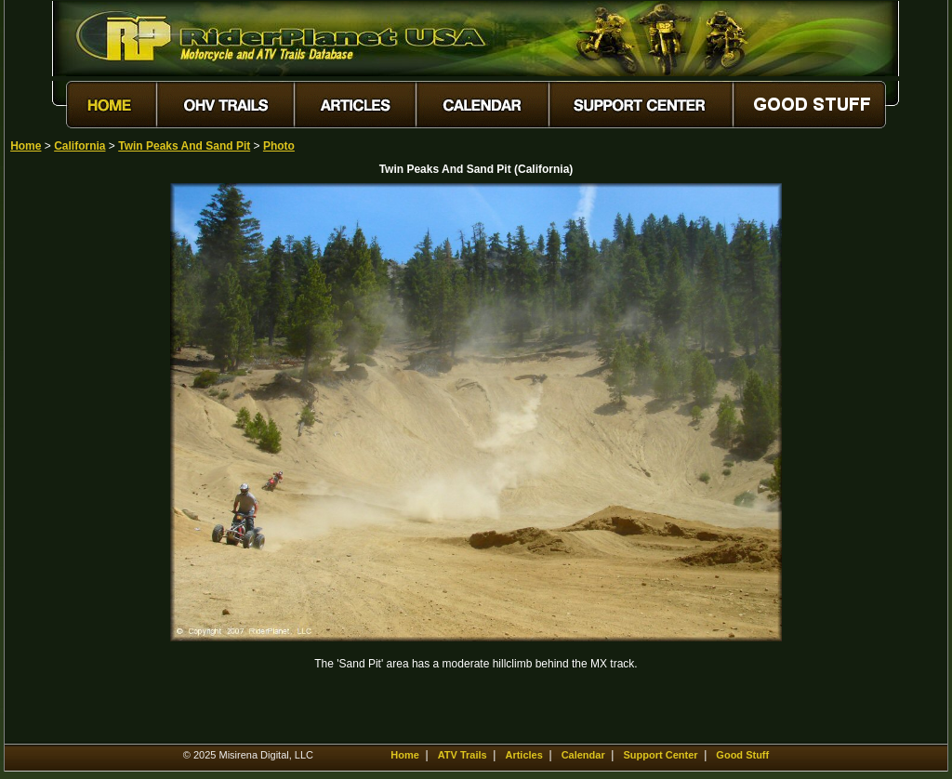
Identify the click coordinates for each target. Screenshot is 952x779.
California (79, 145)
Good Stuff (742, 754)
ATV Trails (462, 754)
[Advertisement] (75, 462)
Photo (279, 145)
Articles (523, 754)
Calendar (583, 754)
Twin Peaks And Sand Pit (184, 145)
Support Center (661, 754)
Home (25, 145)
